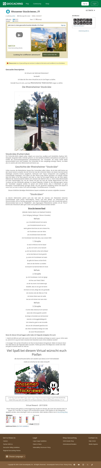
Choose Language (15, 456)
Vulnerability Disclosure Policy (42, 447)
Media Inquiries (93, 444)
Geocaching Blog (62, 412)
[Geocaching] (13, 4)
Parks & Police (37, 444)
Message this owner (25, 16)
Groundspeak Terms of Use (55, 464)
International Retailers (69, 444)
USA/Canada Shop (68, 441)
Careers (5, 441)
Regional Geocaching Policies (12, 450)
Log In (94, 4)
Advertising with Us (84, 31)
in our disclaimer (60, 63)
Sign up (85, 4)
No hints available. (22, 426)
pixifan (13, 16)
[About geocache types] (8, 11)
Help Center (92, 441)
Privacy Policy (68, 464)
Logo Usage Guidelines (40, 441)
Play (27, 4)
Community (37, 4)
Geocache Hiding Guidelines (11, 447)
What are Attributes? (79, 26)
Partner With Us (8, 444)
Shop (47, 4)
